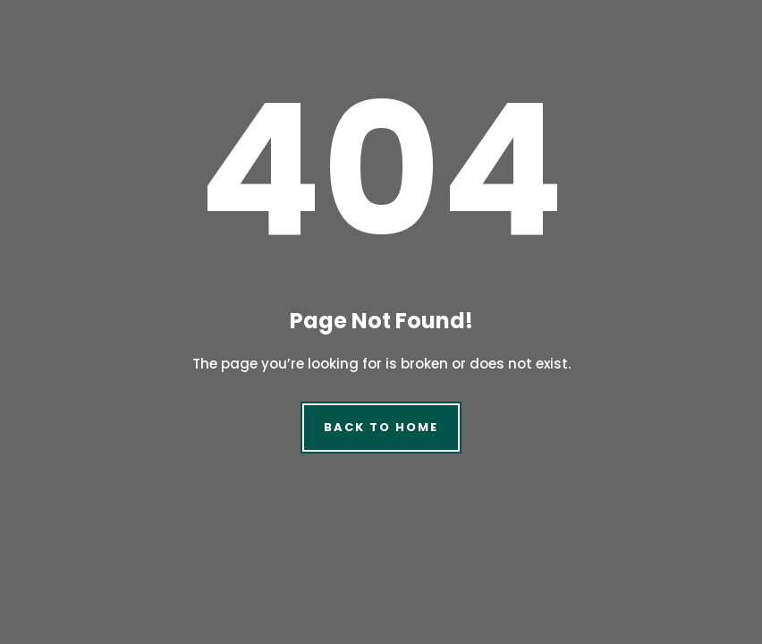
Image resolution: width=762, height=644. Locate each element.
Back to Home (380, 427)
